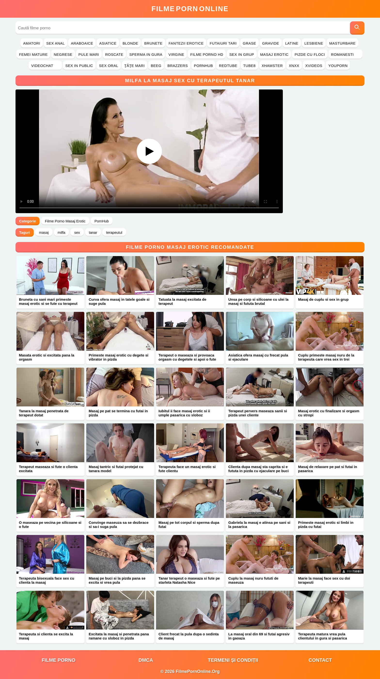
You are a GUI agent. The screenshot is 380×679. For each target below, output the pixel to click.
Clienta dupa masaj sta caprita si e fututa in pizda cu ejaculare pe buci (258, 469)
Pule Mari (89, 54)
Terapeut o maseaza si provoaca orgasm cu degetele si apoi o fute (187, 357)
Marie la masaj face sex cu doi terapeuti (324, 580)
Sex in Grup (241, 54)
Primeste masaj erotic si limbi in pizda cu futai (325, 524)
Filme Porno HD (206, 54)
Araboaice (82, 43)
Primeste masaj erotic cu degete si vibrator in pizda (118, 357)
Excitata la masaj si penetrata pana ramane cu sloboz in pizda (119, 636)
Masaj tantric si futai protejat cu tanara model (116, 469)
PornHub (203, 66)
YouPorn (338, 66)
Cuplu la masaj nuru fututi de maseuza (253, 580)
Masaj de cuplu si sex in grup (323, 299)
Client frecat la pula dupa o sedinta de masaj (188, 636)
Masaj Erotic (274, 54)
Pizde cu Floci (309, 54)
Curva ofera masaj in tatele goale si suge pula (119, 301)
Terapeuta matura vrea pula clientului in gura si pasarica (322, 636)
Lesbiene (313, 43)
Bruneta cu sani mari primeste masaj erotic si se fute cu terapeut (48, 301)
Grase (249, 43)
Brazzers (177, 66)
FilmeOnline (190, 9)
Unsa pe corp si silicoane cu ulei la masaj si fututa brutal (258, 301)
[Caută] (357, 28)
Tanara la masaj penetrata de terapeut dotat (44, 413)
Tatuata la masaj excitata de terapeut (182, 301)
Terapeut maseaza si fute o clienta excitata (48, 469)
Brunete (153, 43)
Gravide (270, 43)
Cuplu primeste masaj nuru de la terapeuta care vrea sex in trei (326, 357)
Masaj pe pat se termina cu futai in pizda (118, 413)
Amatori (31, 43)
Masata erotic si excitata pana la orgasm (46, 357)
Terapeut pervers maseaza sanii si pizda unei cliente (257, 413)
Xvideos (313, 66)
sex (77, 232)
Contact (320, 660)
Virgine (176, 54)
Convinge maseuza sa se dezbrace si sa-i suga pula (119, 524)
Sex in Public (79, 66)
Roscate (114, 54)
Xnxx (294, 66)
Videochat (45, 66)
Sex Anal (55, 43)
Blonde (130, 43)
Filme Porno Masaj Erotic (65, 221)
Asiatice (107, 43)
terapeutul (114, 232)
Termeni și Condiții (233, 660)
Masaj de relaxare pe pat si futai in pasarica (327, 469)
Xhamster (272, 66)
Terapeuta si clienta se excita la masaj (46, 636)
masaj (44, 232)
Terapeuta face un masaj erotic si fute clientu (187, 469)
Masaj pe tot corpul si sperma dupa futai (188, 524)
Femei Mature (33, 54)
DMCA (146, 660)
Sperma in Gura (145, 54)
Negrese (63, 54)
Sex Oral (108, 66)
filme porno (58, 660)
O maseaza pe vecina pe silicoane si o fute (50, 524)
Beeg (156, 66)
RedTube (228, 66)
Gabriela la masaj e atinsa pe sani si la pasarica (259, 524)
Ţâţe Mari (134, 66)
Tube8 (249, 66)
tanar (93, 232)
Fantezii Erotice (186, 43)
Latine (291, 43)
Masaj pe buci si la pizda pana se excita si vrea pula (117, 580)
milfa (61, 232)
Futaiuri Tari (223, 43)
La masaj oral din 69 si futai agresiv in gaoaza (259, 636)
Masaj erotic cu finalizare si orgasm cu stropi (328, 413)
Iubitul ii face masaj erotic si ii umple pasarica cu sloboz (184, 413)
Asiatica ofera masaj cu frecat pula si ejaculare (258, 357)
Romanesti (345, 54)
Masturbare (342, 43)
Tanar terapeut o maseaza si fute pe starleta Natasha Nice (189, 580)
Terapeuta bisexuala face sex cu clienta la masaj (46, 580)
